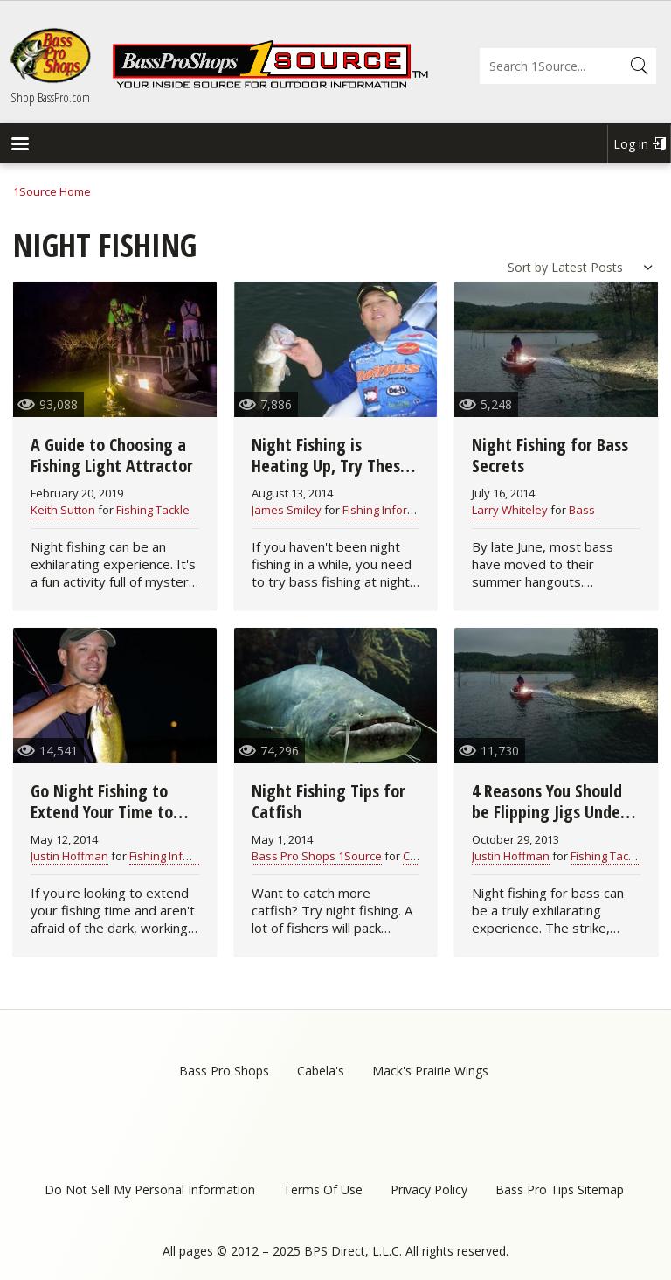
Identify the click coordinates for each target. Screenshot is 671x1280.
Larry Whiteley (510, 510)
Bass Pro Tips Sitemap (559, 1189)
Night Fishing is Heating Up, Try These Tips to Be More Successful (330, 476)
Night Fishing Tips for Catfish (328, 801)
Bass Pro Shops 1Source (317, 856)
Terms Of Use (323, 1189)
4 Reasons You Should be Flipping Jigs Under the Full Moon (549, 812)
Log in (630, 144)
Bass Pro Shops (224, 1070)
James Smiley (287, 510)
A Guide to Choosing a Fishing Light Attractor (112, 455)
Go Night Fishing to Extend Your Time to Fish (102, 812)
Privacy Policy (429, 1189)
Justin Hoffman (69, 856)
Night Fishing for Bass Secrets (550, 455)
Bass (582, 510)
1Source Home (52, 191)
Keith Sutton (63, 510)
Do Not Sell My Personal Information (150, 1189)
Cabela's (320, 1070)
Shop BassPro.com (50, 97)
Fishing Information (393, 510)
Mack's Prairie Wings (430, 1070)
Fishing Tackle (153, 510)
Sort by (528, 267)
